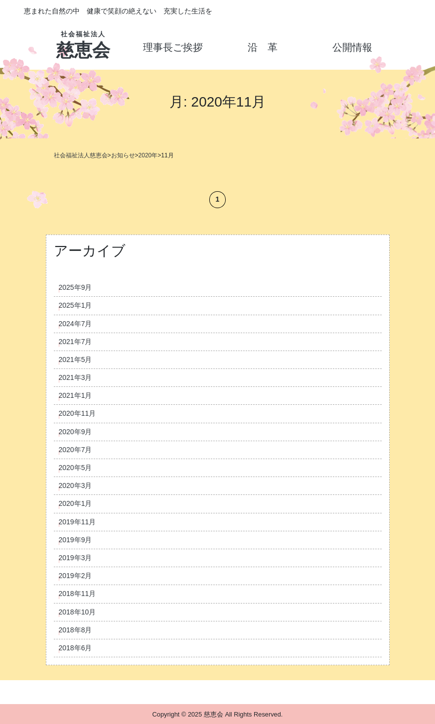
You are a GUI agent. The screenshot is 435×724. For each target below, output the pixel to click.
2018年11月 (77, 594)
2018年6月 (75, 648)
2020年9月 (75, 432)
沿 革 (263, 47)
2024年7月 (75, 324)
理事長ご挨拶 (173, 47)
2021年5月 (75, 359)
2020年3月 (75, 485)
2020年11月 (77, 413)
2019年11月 (77, 522)
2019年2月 (75, 576)
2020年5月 (75, 468)
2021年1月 (75, 395)
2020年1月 (75, 503)
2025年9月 (75, 287)
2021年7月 (75, 342)
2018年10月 (77, 612)
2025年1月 (75, 305)
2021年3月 (75, 377)
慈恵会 (83, 42)
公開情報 (352, 47)
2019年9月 (75, 540)
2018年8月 (75, 630)
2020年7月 (75, 450)
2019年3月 (75, 558)
